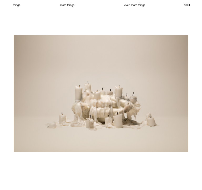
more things (67, 5)
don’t (187, 5)
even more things (134, 5)
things (16, 5)
